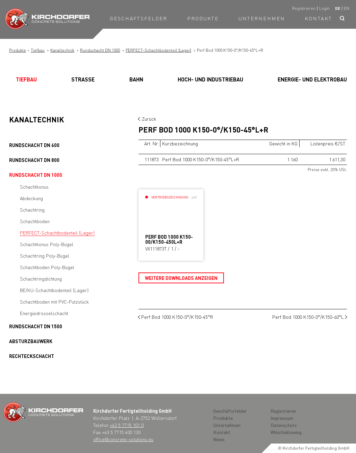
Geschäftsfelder (139, 18)
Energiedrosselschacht (44, 313)
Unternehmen (261, 18)
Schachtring (32, 210)
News (219, 439)
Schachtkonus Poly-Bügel (46, 244)
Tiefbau (38, 50)
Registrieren (303, 8)
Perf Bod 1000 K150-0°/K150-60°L (308, 316)
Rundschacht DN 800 (34, 160)
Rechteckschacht (31, 356)
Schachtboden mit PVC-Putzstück (54, 302)
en (346, 8)
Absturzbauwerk (30, 341)
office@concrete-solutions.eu (123, 439)
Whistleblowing (286, 432)
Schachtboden (35, 221)
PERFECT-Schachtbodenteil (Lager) (158, 50)
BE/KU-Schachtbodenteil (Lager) (54, 290)
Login (324, 8)
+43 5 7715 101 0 (127, 425)
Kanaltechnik (62, 50)
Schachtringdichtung (41, 279)
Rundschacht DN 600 (34, 145)
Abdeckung (31, 198)
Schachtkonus (34, 187)
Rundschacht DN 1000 (100, 50)
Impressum (282, 418)
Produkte (203, 18)
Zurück (149, 119)
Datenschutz (284, 425)
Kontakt (318, 18)
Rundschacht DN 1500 (35, 326)
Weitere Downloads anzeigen (181, 278)
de (337, 8)
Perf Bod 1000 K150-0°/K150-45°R (177, 316)
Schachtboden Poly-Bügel (47, 267)
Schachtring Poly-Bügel (44, 256)
